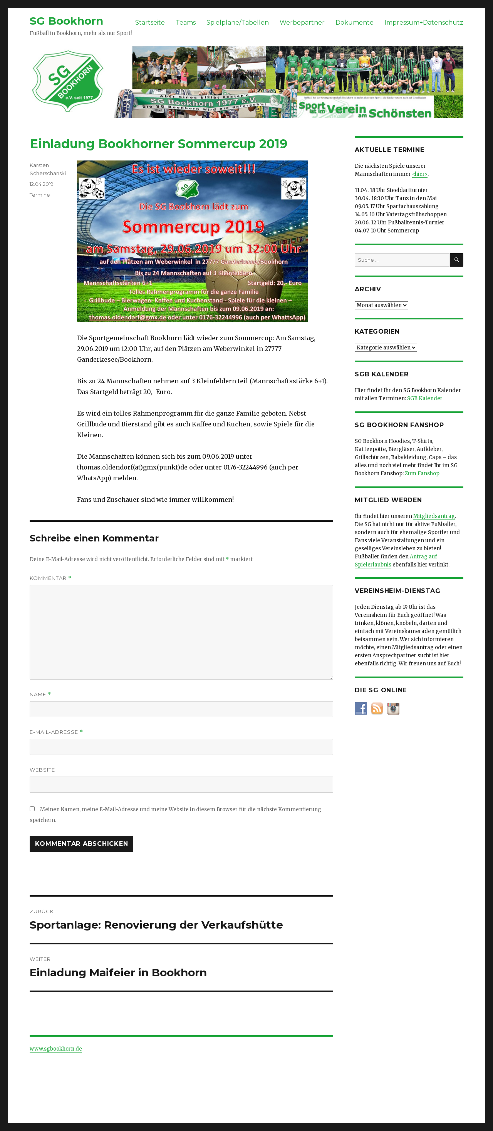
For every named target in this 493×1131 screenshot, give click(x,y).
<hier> (420, 174)
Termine (40, 195)
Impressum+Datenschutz (423, 22)
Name (40, 694)
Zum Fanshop (422, 473)
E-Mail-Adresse (56, 732)
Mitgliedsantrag (434, 516)
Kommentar (51, 578)
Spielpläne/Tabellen (237, 22)
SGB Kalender (425, 398)
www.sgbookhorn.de (56, 1049)
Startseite (150, 22)
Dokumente (354, 22)
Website (42, 770)
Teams (186, 22)
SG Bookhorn (66, 20)
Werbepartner (302, 22)
